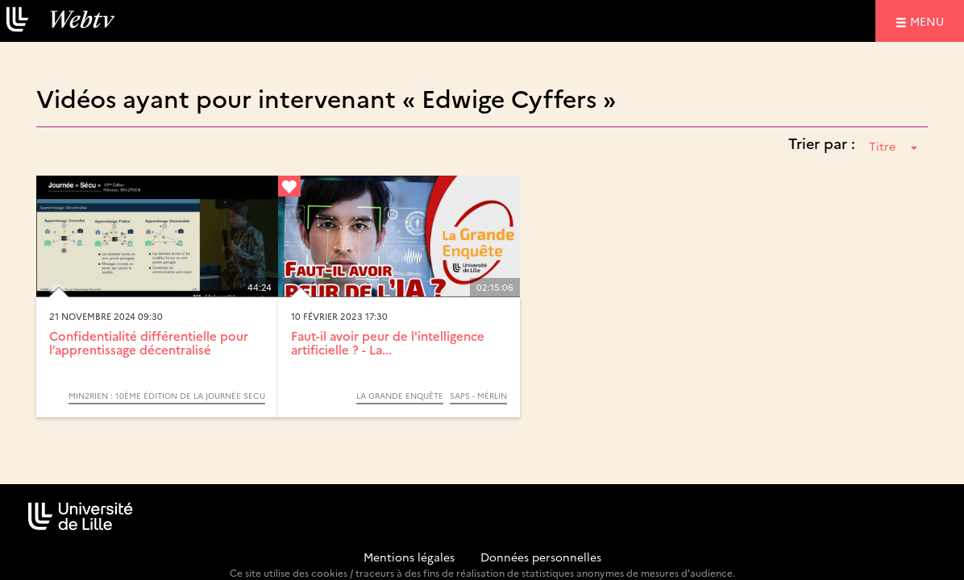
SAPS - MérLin (478, 395)
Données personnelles (540, 557)
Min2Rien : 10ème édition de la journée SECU (167, 395)
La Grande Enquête (399, 395)
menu (929, 20)
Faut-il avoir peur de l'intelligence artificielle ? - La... (387, 342)
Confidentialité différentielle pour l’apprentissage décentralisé (148, 342)
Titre (893, 146)
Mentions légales (409, 557)
